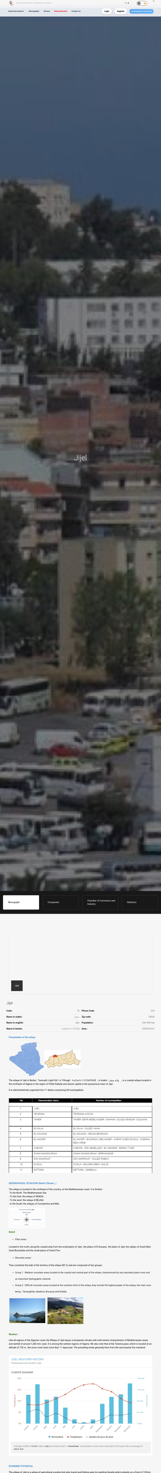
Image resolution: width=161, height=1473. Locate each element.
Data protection (60, 11)
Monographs (34, 11)
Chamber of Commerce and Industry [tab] (101, 902)
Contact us (76, 11)
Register (120, 11)
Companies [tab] (53, 902)
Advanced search (15, 11)
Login (106, 11)
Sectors (47, 11)
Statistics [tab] (131, 902)
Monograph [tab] (14, 902)
